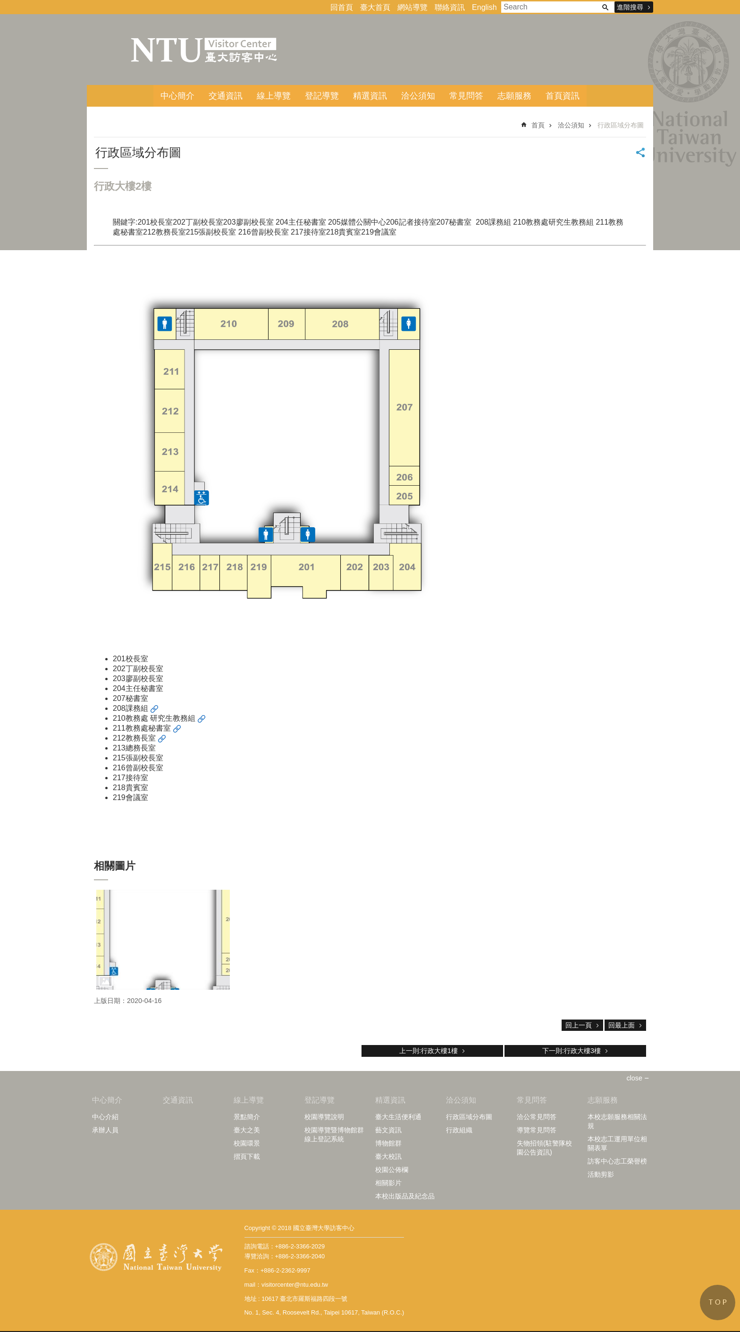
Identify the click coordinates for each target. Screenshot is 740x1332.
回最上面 (621, 1025)
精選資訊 (370, 96)
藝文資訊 (388, 1130)
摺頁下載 (247, 1156)
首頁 (538, 125)
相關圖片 (114, 866)
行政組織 (459, 1130)
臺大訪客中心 (205, 49)
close (634, 1078)
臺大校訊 (388, 1156)
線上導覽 (274, 96)
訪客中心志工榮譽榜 (617, 1161)
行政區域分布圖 (620, 125)
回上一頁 (578, 1025)
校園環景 (247, 1143)
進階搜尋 (630, 7)
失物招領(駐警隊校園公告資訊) (544, 1147)
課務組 (137, 708)
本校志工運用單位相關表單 (617, 1143)
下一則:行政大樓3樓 (571, 1050)
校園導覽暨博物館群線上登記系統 (334, 1134)
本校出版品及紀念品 (405, 1196)
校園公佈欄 (391, 1169)
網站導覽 (412, 7)
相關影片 (388, 1183)
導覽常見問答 (536, 1130)
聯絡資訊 (450, 7)
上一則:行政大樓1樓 (428, 1050)
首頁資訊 (563, 96)
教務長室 (141, 738)
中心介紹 (105, 1117)
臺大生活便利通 (398, 1117)
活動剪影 (601, 1174)
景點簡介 (247, 1117)
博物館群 (388, 1143)
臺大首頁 (375, 7)
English (484, 7)
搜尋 (605, 7)
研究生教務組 (172, 718)
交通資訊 (226, 96)
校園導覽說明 (324, 1117)
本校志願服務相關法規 (617, 1121)
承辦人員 (105, 1130)
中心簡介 (177, 96)
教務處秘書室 (148, 728)
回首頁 (341, 7)
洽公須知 (418, 96)
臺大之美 (247, 1130)
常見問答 (466, 96)
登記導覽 (322, 96)
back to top (717, 1302)
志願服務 (514, 96)
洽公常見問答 (536, 1117)
